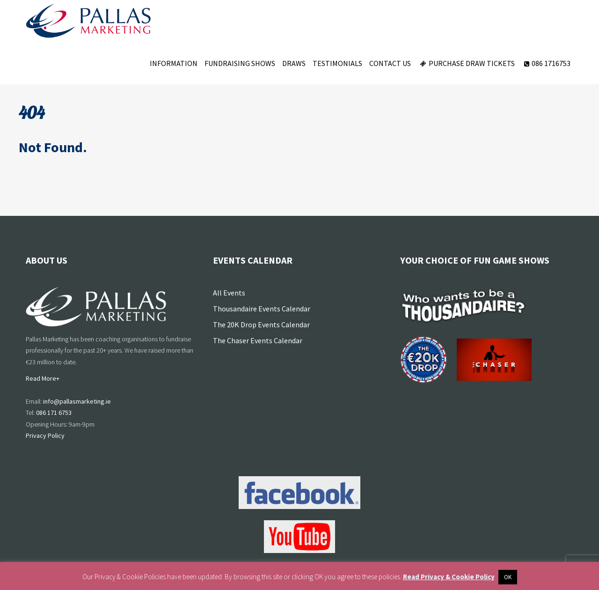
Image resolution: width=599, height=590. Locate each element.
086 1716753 (546, 63)
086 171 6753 (54, 412)
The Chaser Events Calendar (257, 340)
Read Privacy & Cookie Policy (449, 576)
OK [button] (507, 577)
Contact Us (390, 63)
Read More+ (42, 378)
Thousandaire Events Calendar (261, 308)
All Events (229, 292)
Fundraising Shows (240, 63)
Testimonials (337, 63)
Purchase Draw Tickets (466, 63)
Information (173, 63)
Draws (294, 63)
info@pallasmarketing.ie (77, 401)
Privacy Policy (45, 435)
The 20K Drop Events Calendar (261, 324)
